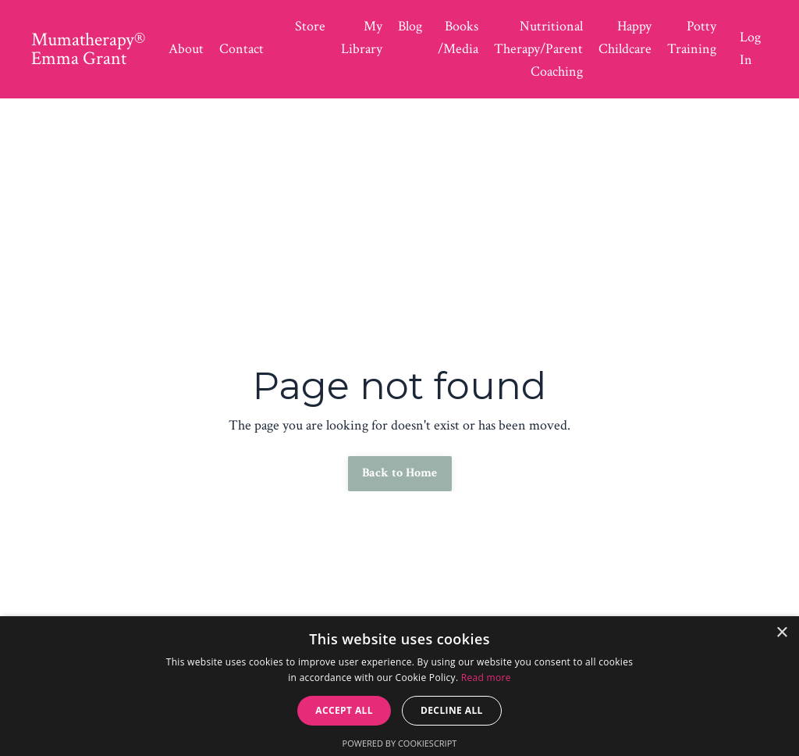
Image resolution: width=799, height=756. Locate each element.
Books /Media (458, 37)
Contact (241, 49)
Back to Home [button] (400, 473)
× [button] (781, 633)
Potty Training (691, 37)
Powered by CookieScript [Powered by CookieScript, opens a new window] (400, 743)
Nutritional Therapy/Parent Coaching (538, 48)
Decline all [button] (452, 710)
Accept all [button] (344, 710)
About (186, 49)
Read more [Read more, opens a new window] (486, 677)
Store (310, 26)
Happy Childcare (625, 37)
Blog (410, 26)
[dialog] (399, 686)
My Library (361, 37)
